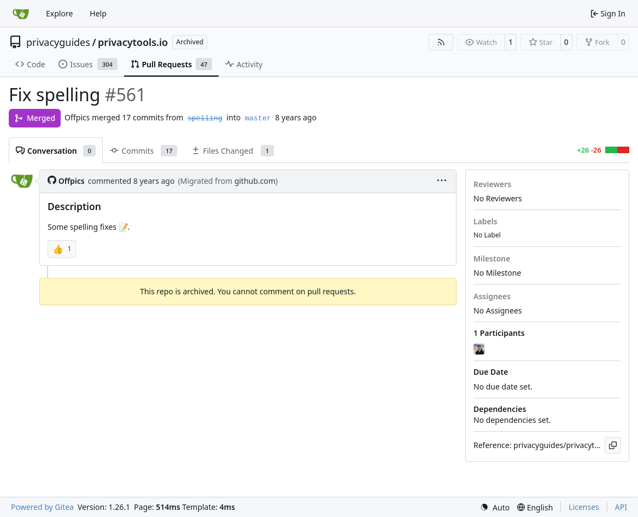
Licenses (584, 507)
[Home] (20, 14)
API (621, 507)
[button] (62, 249)
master (258, 118)
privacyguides (58, 42)
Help (98, 13)
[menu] (441, 181)
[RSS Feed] (441, 42)
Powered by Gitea (42, 507)
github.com (255, 181)
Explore (59, 13)
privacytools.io (133, 42)
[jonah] (480, 349)
